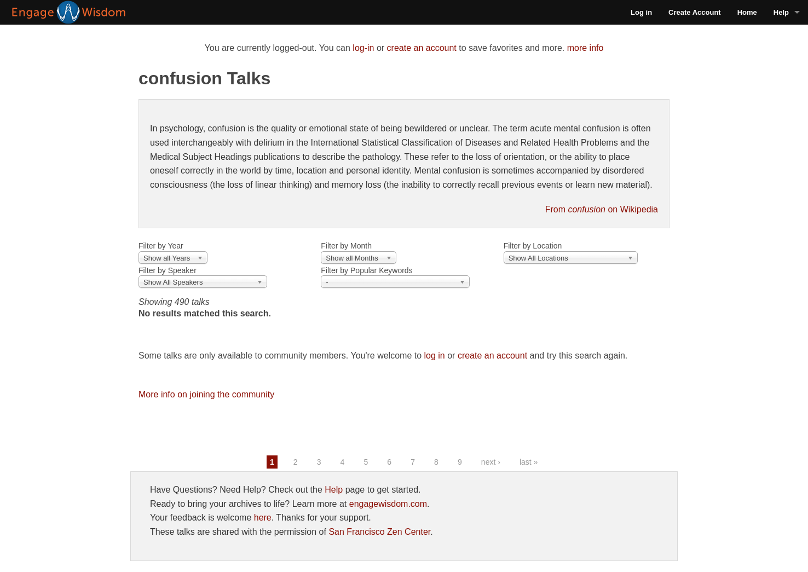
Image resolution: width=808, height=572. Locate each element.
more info (585, 48)
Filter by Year (160, 246)
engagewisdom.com (388, 504)
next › (490, 462)
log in (434, 355)
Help (781, 12)
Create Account (694, 12)
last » (529, 462)
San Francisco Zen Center (379, 531)
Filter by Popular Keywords (366, 270)
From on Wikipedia (601, 209)
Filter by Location (533, 246)
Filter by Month (346, 246)
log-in (363, 48)
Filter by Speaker (167, 270)
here (263, 517)
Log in (641, 12)
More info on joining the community (206, 394)
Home (747, 12)
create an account (422, 48)
